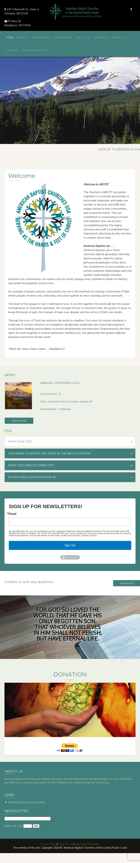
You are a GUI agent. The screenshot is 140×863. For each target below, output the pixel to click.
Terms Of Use (65, 844)
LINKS (78, 37)
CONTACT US (118, 37)
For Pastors (12, 50)
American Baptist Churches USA (26, 802)
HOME (9, 37)
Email (12, 513)
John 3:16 (67, 655)
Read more (19, 420)
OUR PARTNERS (62, 37)
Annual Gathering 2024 (60, 383)
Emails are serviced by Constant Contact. (79, 535)
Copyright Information (87, 844)
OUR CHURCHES (41, 37)
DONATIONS (100, 37)
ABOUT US (22, 37)
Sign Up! (70, 545)
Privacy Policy (48, 844)
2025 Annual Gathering (34, 50)
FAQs (87, 37)
